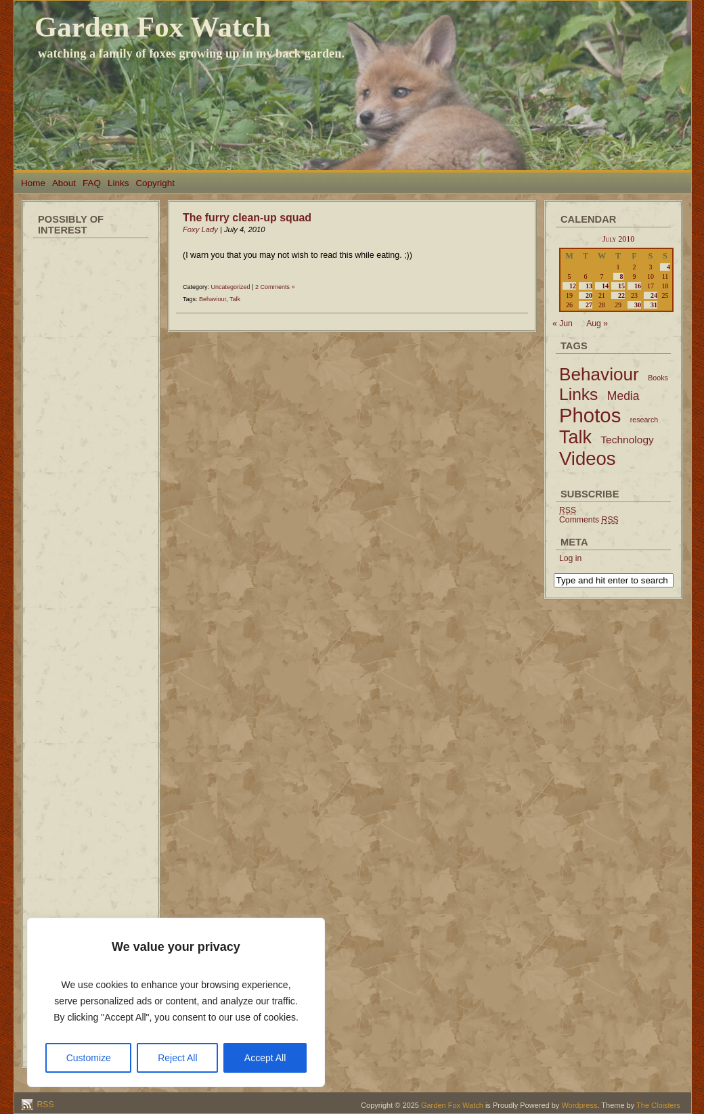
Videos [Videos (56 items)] (587, 458)
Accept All (265, 1057)
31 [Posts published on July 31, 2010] (654, 305)
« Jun (562, 323)
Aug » (597, 323)
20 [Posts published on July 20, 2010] (589, 295)
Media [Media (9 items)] (623, 396)
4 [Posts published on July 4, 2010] (668, 267)
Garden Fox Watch (153, 27)
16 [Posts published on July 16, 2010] (637, 286)
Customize (88, 1057)
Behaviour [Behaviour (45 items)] (599, 374)
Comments (589, 520)
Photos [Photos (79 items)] (590, 415)
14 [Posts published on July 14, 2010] (605, 286)
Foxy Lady (200, 229)
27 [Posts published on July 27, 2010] (589, 305)
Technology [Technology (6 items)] (627, 439)
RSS (44, 1104)
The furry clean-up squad (247, 217)
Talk (234, 299)
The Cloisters (658, 1105)
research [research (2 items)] (644, 420)
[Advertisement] (90, 447)
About (64, 183)
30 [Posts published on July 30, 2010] (637, 305)
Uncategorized (230, 287)
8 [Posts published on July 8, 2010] (621, 276)
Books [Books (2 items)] (658, 378)
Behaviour (212, 299)
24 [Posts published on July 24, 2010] (654, 295)
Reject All (177, 1057)
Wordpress (579, 1105)
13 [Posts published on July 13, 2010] (589, 286)
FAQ (92, 183)
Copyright (155, 183)
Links (118, 183)
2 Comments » (275, 287)
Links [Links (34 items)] (578, 394)
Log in (570, 558)
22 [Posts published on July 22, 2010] (621, 295)
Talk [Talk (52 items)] (575, 437)
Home (33, 183)
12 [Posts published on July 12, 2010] (572, 286)
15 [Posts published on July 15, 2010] (621, 286)
